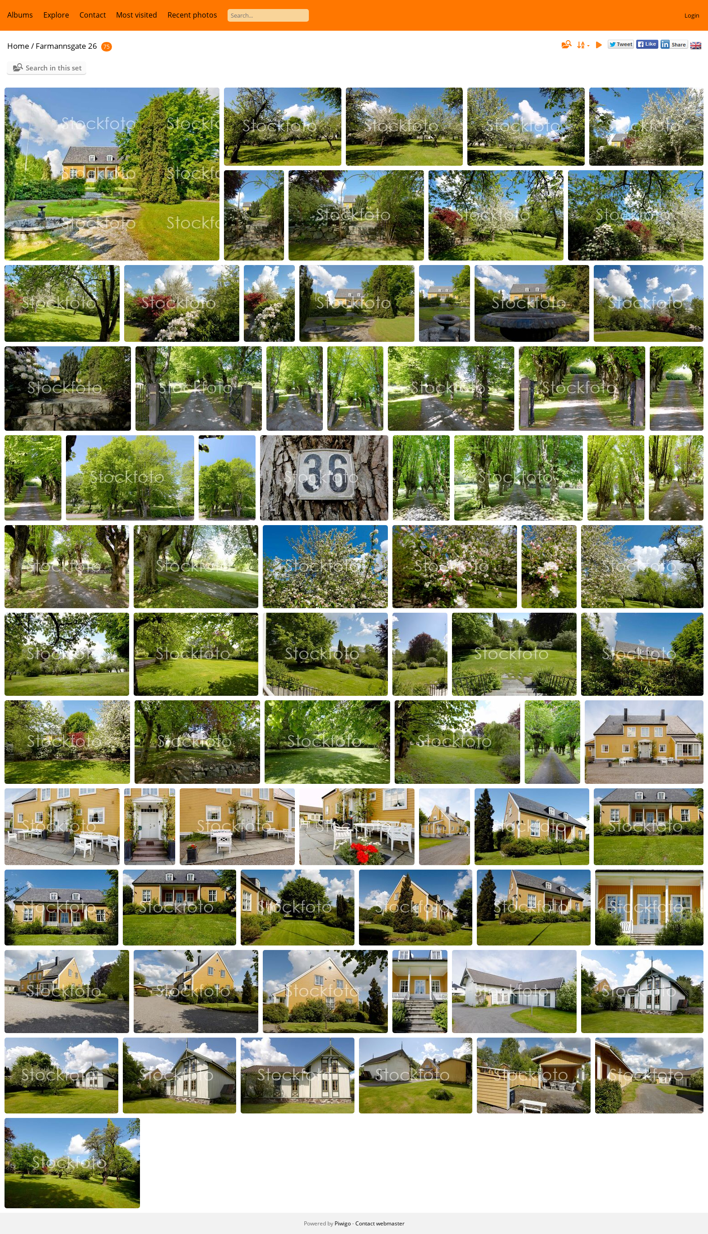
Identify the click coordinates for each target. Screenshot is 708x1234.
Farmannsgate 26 (66, 46)
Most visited (136, 15)
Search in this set (54, 67)
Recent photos (192, 15)
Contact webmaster (380, 1223)
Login (692, 15)
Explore (56, 15)
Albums (20, 15)
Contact (92, 15)
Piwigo (343, 1223)
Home (18, 46)
